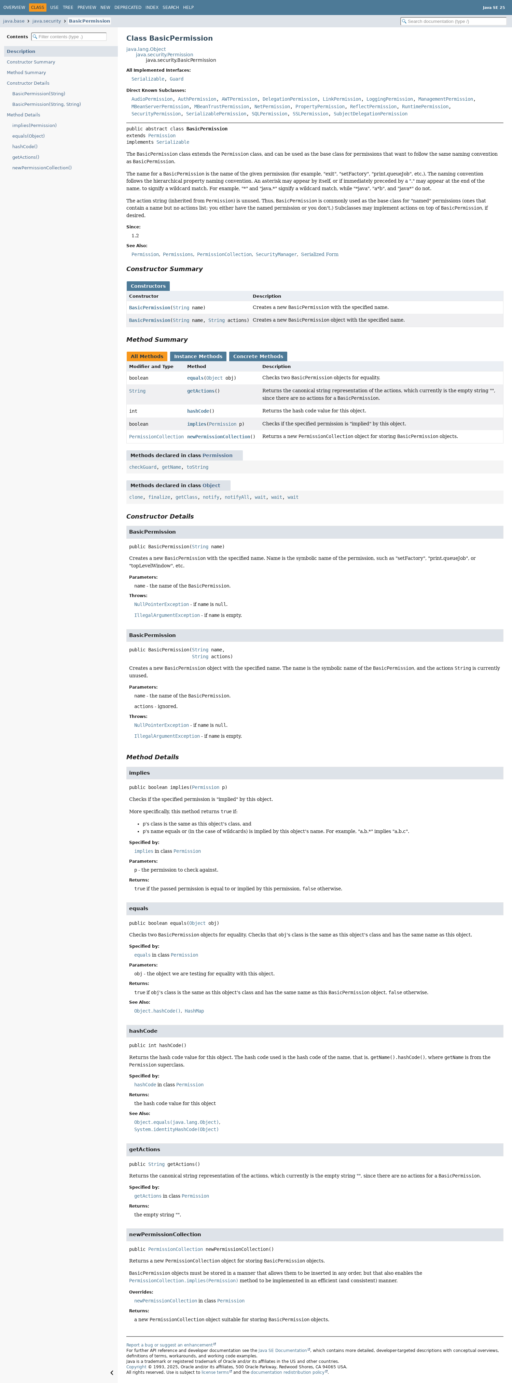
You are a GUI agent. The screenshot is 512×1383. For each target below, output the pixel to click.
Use (54, 7)
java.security (46, 21)
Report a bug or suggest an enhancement (169, 1345)
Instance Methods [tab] (198, 356)
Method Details (23, 114)
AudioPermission (152, 99)
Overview (14, 7)
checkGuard (142, 467)
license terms (215, 1372)
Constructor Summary (31, 62)
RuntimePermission (425, 106)
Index (152, 7)
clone (136, 497)
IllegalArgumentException (167, 615)
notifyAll (237, 497)
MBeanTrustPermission (221, 106)
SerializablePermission (216, 113)
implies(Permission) (34, 125)
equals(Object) (28, 136)
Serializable (148, 79)
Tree (68, 7)
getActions (201, 391)
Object (214, 378)
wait (260, 497)
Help (188, 7)
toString (197, 467)
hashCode (198, 411)
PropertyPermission (320, 106)
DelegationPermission (290, 99)
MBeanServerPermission (160, 106)
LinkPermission (342, 99)
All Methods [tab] (147, 356)
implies (196, 424)
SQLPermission (269, 113)
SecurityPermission (156, 113)
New (105, 7)
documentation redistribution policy (287, 1372)
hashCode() (25, 146)
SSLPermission (310, 113)
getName (171, 467)
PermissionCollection (156, 436)
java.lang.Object (146, 49)
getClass (186, 497)
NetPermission (272, 106)
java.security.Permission (164, 54)
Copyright (136, 1367)
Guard (176, 79)
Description (21, 51)
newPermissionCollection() (42, 167)
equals (195, 378)
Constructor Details (28, 83)
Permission (162, 135)
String (181, 307)
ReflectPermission (373, 106)
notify (211, 497)
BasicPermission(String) (38, 93)
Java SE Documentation (283, 1350)
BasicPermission (89, 21)
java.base (14, 21)
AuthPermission (197, 99)
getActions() (25, 157)
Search (171, 7)
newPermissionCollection (218, 436)
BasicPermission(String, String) (46, 104)
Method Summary (26, 72)
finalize (159, 497)
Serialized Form (319, 254)
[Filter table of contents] (69, 36)
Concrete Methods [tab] (258, 356)
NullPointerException (161, 604)
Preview (87, 7)
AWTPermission (239, 99)
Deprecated (127, 7)
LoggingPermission (389, 99)
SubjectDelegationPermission (370, 113)
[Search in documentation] (453, 21)
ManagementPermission (445, 99)
